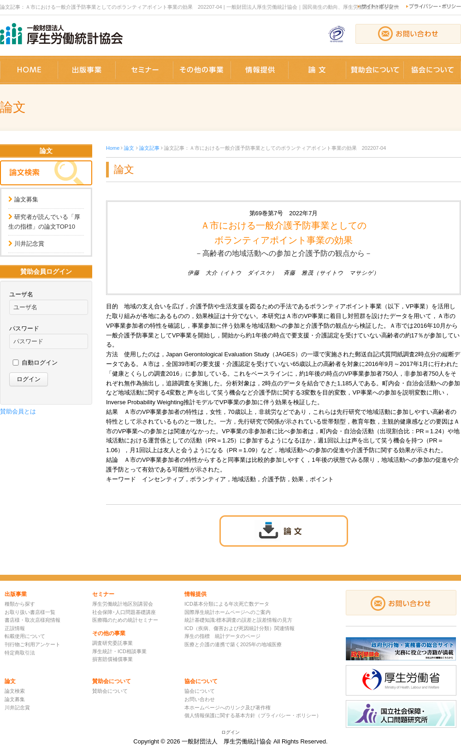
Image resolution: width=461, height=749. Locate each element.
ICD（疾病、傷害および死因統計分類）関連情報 (239, 628)
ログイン (230, 732)
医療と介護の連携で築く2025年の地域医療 (233, 644)
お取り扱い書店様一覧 (30, 612)
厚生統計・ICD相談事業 (119, 651)
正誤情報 (15, 628)
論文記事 (149, 148)
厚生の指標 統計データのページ (222, 636)
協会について (199, 691)
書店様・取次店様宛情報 (32, 620)
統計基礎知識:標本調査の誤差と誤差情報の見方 (238, 620)
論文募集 (26, 199)
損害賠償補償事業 (112, 659)
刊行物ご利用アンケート (32, 644)
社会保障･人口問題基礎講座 (124, 612)
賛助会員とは (18, 411)
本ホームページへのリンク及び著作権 (227, 707)
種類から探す (20, 604)
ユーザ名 (21, 294)
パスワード (24, 328)
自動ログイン (40, 362)
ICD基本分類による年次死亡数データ (226, 604)
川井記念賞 (29, 243)
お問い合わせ (199, 699)
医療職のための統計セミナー (125, 620)
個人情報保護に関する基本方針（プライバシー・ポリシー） (252, 715)
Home (112, 148)
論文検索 (15, 691)
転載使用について (25, 636)
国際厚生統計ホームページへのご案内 (227, 612)
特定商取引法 (20, 652)
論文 (129, 148)
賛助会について (110, 691)
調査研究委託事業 (112, 643)
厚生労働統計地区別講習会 (122, 604)
